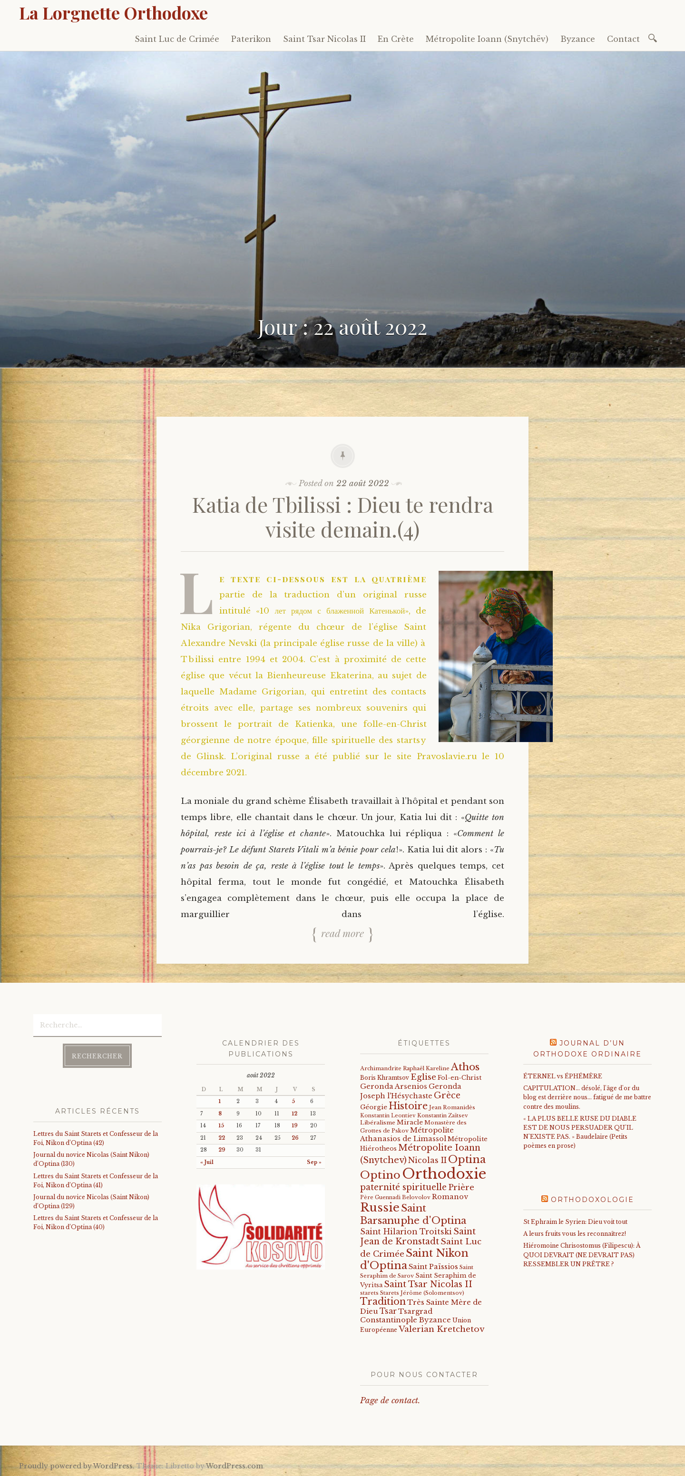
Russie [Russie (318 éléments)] (380, 1208)
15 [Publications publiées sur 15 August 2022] (221, 1126)
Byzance (577, 39)
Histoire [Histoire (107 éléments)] (408, 1106)
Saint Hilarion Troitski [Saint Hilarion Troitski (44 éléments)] (406, 1231)
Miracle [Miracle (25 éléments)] (410, 1122)
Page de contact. (390, 1401)
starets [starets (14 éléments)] (369, 1293)
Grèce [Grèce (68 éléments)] (447, 1095)
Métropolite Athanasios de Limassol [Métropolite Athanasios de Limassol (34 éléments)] (407, 1134)
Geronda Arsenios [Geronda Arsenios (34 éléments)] (393, 1086)
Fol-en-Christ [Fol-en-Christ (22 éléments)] (459, 1077)
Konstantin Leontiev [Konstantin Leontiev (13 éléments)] (388, 1116)
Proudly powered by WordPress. (77, 1466)
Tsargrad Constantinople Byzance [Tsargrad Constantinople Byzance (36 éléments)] (405, 1315)
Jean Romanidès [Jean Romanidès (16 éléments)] (452, 1107)
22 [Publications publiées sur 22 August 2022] (221, 1138)
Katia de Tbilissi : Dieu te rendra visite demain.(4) (342, 516)
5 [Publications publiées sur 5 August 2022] (293, 1101)
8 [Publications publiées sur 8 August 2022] (220, 1114)
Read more (342, 932)
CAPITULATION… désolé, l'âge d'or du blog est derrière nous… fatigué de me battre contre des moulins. (587, 1097)
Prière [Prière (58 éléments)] (461, 1188)
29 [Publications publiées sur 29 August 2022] (221, 1150)
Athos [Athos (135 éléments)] (465, 1067)
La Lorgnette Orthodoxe (113, 12)
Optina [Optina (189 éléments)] (467, 1159)
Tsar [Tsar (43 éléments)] (388, 1311)
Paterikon (251, 39)
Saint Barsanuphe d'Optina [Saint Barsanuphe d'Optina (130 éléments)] (413, 1214)
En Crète (396, 39)
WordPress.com (234, 1466)
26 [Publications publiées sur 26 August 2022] (295, 1138)
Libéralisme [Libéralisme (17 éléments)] (377, 1122)
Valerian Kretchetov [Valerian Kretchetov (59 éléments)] (441, 1329)
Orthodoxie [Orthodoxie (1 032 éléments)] (444, 1174)
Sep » (314, 1162)
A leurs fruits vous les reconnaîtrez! (574, 1233)
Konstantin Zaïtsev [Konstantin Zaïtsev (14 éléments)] (442, 1115)
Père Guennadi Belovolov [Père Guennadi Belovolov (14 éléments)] (395, 1197)
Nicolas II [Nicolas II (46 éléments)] (427, 1160)
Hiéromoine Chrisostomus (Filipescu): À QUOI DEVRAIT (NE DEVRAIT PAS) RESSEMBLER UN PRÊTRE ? (581, 1254)
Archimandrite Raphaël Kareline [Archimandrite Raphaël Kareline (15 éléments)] (405, 1068)
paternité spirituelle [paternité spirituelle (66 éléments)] (403, 1187)
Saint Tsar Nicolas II (324, 39)
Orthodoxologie (592, 1199)
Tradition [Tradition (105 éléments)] (383, 1301)
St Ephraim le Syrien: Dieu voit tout (575, 1221)
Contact (623, 39)
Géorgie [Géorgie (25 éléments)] (373, 1107)
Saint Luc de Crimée (177, 39)
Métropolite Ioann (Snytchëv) (487, 39)
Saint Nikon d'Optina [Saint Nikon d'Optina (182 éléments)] (414, 1259)
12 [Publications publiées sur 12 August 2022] (294, 1114)
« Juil (207, 1162)
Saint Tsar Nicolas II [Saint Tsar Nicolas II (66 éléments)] (428, 1284)
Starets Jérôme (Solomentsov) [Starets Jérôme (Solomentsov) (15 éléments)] (422, 1293)
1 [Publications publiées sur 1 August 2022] (219, 1101)
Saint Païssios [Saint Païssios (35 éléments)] (433, 1266)
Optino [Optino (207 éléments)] (380, 1175)
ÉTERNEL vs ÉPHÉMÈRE (562, 1076)
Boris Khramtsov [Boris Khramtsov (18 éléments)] (384, 1077)
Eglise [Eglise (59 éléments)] (423, 1077)
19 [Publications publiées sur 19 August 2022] (295, 1126)
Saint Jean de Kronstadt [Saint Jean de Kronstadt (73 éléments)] (418, 1236)
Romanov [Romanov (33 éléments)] (450, 1197)
